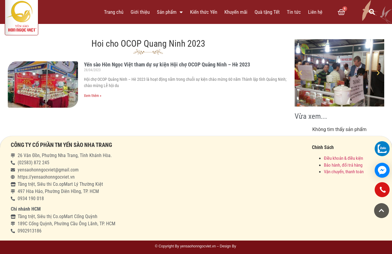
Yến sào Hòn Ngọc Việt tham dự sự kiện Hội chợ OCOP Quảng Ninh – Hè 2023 (167, 64)
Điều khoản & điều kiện (343, 158)
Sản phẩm (170, 12)
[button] (381, 210)
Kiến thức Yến (203, 12)
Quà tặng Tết (267, 12)
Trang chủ (113, 12)
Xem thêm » (92, 96)
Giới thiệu (140, 12)
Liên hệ (315, 12)
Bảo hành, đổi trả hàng (343, 165)
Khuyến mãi (235, 12)
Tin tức (294, 12)
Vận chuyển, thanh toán (344, 171)
